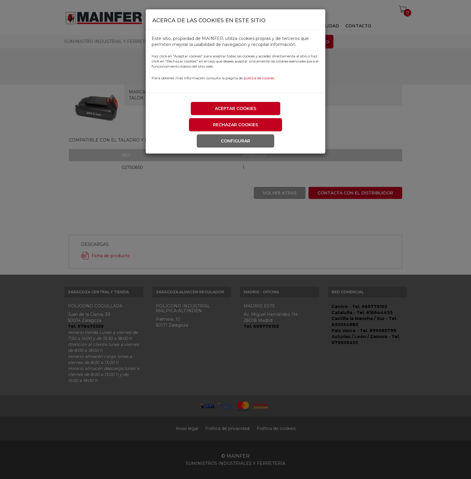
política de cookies (259, 78)
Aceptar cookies (235, 108)
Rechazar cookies (235, 124)
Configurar (235, 141)
